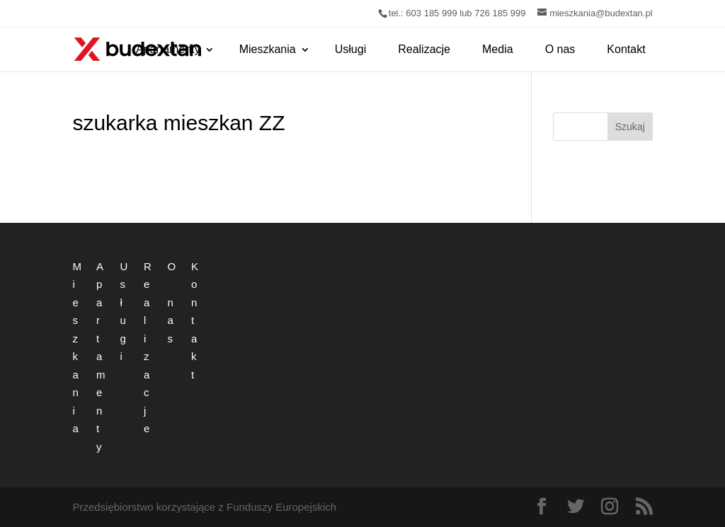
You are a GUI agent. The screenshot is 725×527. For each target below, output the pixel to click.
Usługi (350, 49)
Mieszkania (267, 49)
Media (497, 49)
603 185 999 (431, 13)
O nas (560, 49)
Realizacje (424, 49)
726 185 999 (499, 13)
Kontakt (626, 49)
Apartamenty (168, 49)
